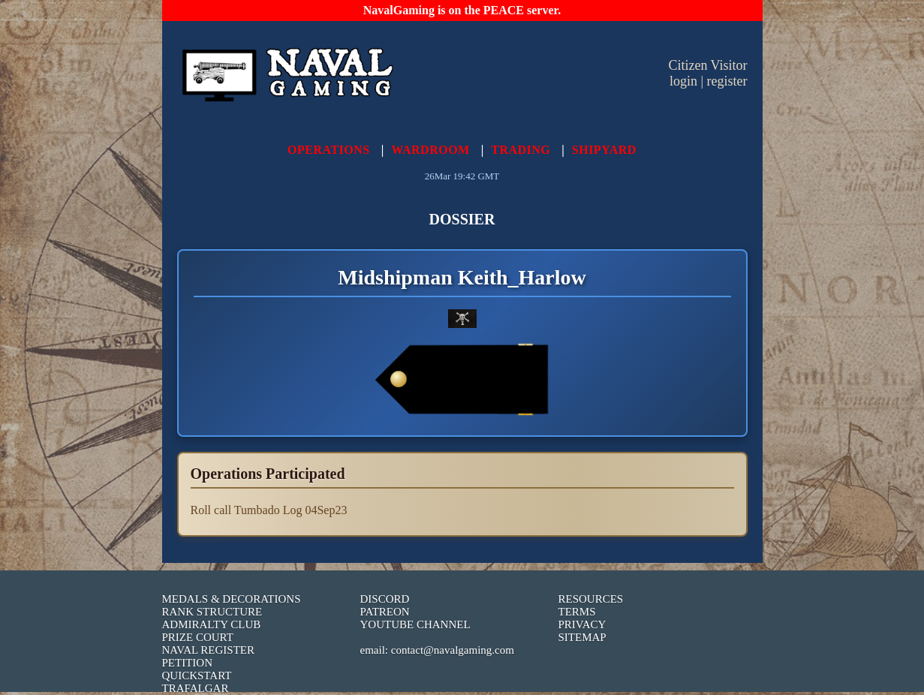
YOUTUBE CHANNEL (415, 624)
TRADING (520, 149)
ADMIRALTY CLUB (211, 624)
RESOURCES (591, 599)
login (683, 81)
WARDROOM (430, 149)
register (727, 81)
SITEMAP (582, 637)
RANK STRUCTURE (212, 612)
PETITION (187, 663)
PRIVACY (582, 624)
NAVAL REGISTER (208, 650)
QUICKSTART (197, 675)
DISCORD (385, 599)
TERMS (577, 612)
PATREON (385, 612)
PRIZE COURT (197, 637)
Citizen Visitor (707, 65)
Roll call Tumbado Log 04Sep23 (269, 510)
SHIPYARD (604, 149)
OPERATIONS (328, 149)
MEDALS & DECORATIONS (231, 599)
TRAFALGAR (195, 688)
